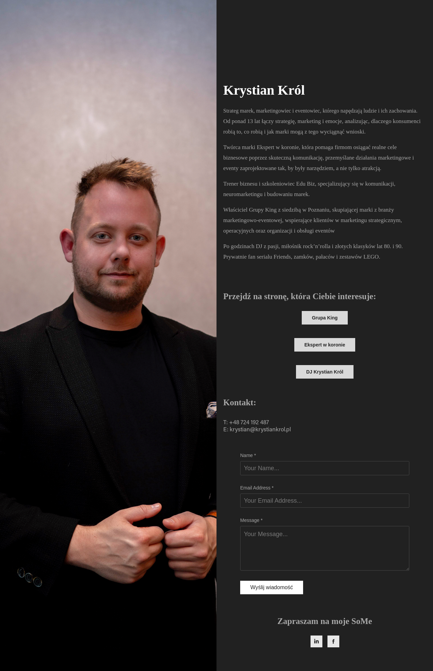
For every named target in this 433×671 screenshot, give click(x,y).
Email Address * (257, 487)
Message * (251, 520)
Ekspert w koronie (324, 345)
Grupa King (325, 317)
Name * (248, 455)
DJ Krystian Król (324, 372)
